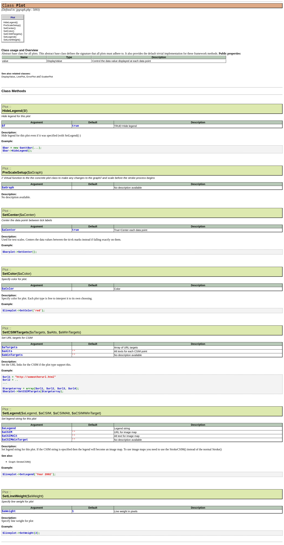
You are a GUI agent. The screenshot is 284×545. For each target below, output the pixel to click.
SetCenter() (9, 28)
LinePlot (20, 76)
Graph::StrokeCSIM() (20, 461)
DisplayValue (8, 76)
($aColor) (16, 271)
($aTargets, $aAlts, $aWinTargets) (41, 330)
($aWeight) (22, 494)
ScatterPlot (47, 76)
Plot (13, 17)
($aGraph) (22, 170)
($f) (15, 109)
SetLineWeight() (11, 39)
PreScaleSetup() (12, 25)
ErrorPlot (31, 76)
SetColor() (8, 31)
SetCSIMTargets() (12, 34)
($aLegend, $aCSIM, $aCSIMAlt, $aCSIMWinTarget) (51, 411)
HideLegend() (10, 22)
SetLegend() (9, 36)
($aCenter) (18, 213)
